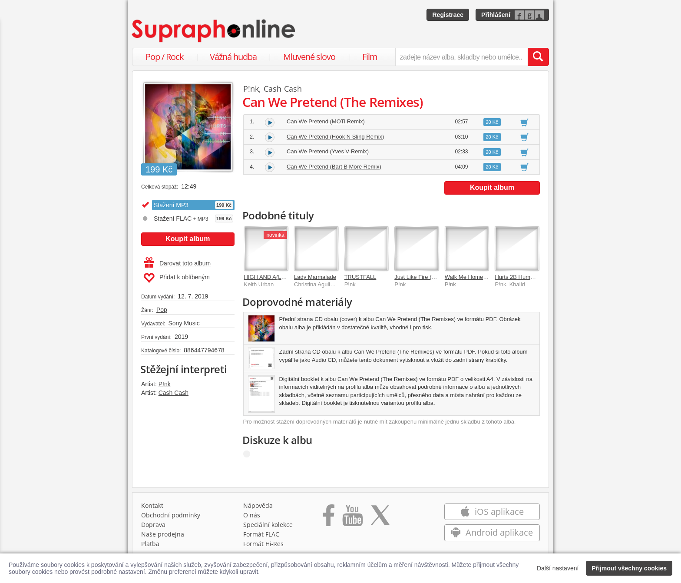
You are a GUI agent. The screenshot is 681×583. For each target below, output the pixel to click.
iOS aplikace (492, 511)
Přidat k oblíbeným (176, 278)
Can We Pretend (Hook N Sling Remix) (335, 136)
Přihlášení (495, 14)
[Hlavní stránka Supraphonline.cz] (214, 30)
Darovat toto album (177, 263)
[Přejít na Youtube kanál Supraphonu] (352, 518)
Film (369, 57)
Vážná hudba (233, 57)
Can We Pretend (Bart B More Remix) (334, 166)
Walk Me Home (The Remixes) (483, 277)
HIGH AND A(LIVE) (268, 277)
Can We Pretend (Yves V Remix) (328, 151)
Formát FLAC (261, 534)
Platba (150, 544)
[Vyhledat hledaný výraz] (538, 57)
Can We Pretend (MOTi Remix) (326, 121)
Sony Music (183, 323)
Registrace (447, 14)
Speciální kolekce (268, 524)
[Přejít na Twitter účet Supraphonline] (380, 518)
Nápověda (258, 505)
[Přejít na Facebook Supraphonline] (328, 518)
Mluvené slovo (309, 57)
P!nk (165, 384)
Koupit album (187, 238)
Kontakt (152, 505)
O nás (251, 515)
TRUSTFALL (360, 277)
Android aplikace (492, 532)
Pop (161, 309)
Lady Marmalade (315, 277)
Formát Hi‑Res (263, 544)
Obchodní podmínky (170, 515)
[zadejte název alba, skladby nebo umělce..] (461, 57)
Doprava (153, 524)
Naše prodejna (162, 534)
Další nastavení (558, 568)
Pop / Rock (164, 57)
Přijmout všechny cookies (629, 568)
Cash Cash (173, 392)
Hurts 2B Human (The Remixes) (535, 277)
